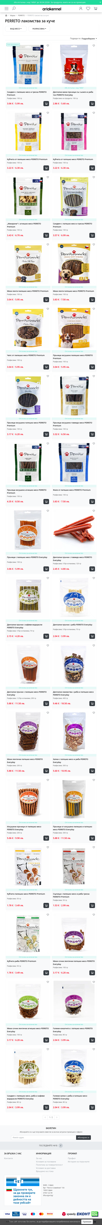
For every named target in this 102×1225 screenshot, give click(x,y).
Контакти (8, 1158)
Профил (72, 1158)
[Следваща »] (56, 1117)
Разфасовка (39, 28)
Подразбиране (88, 38)
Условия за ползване (46, 1161)
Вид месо (15, 28)
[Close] (100, 2)
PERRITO (21, 15)
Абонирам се (83, 1137)
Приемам (87, 1221)
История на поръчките (79, 1161)
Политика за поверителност (49, 1164)
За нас (39, 1158)
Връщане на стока (44, 1171)
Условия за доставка (46, 1168)
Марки (12, 15)
